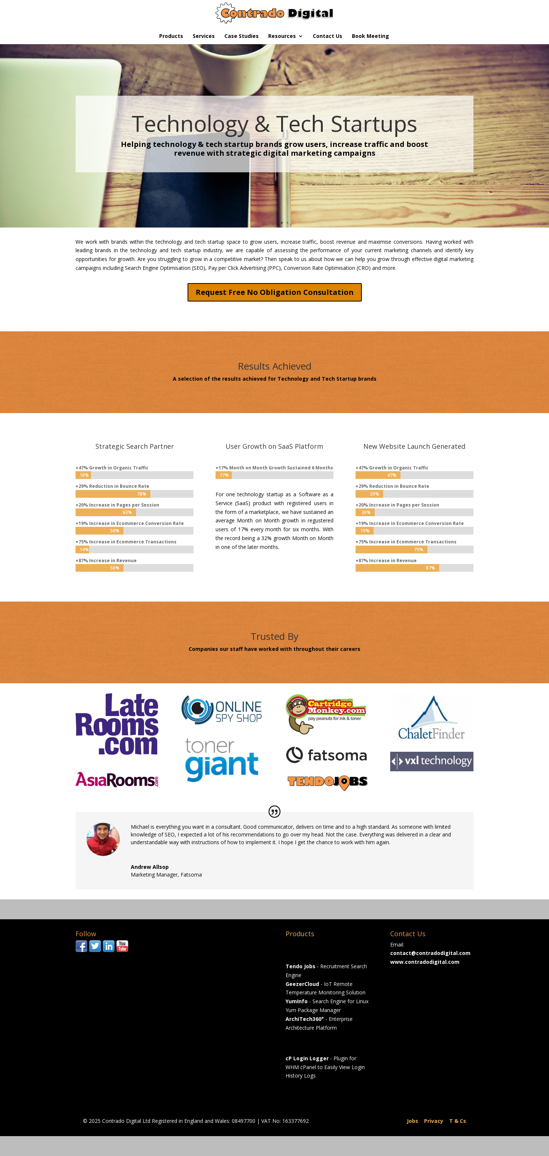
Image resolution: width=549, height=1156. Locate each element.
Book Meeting (370, 36)
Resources (282, 36)
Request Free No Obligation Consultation (275, 292)
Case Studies (241, 36)
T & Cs (457, 1120)
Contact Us (327, 36)
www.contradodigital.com (424, 961)
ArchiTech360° (305, 1018)
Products (171, 36)
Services (204, 36)
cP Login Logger (307, 1058)
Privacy (433, 1120)
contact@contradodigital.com (430, 952)
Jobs (412, 1120)
